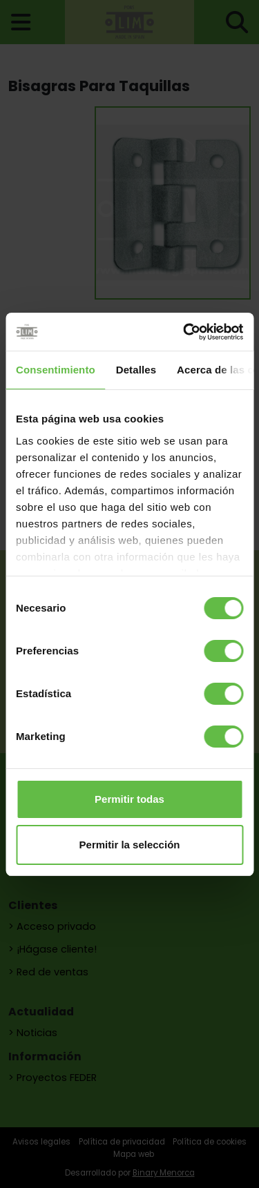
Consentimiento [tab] (55, 370)
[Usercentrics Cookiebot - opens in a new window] (184, 332)
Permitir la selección (129, 844)
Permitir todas (129, 799)
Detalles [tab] (136, 370)
